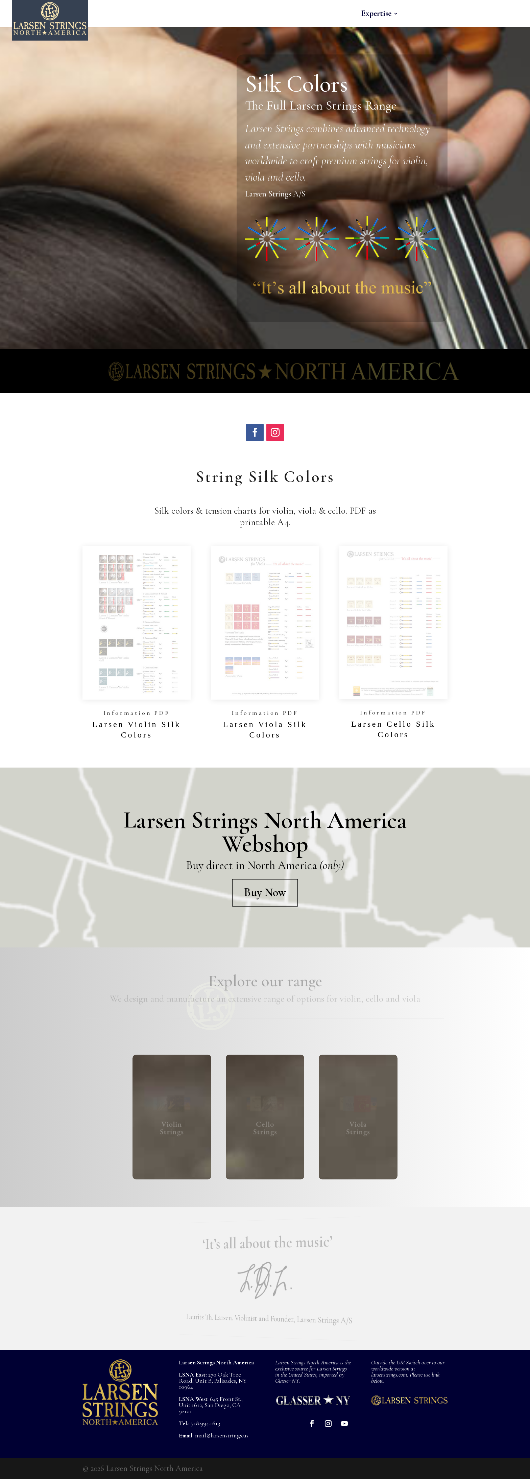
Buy (499, 14)
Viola (302, 14)
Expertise (376, 14)
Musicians (424, 14)
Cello (336, 14)
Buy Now (265, 892)
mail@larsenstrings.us (221, 1435)
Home (237, 14)
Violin (267, 14)
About (466, 14)
